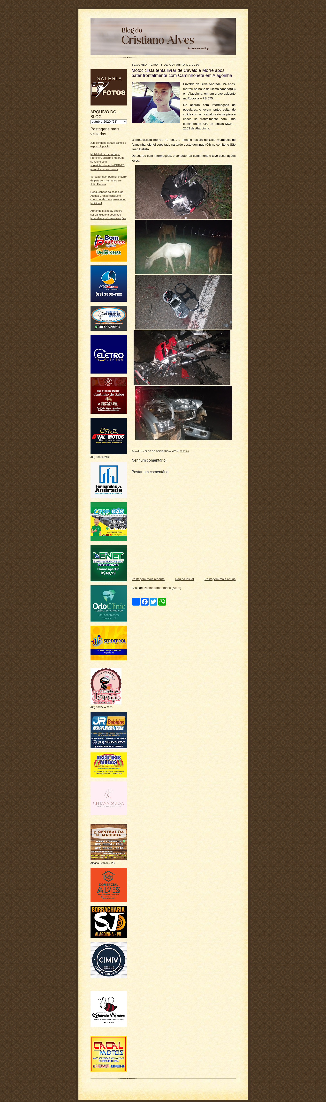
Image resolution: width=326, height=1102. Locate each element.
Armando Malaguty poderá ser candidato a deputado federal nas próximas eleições (108, 214)
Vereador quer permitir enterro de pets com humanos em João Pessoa (109, 180)
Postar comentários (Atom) (162, 588)
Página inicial (184, 579)
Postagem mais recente (148, 579)
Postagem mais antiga (220, 579)
